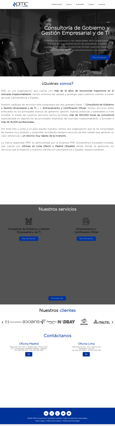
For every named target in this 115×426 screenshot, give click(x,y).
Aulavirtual (101, 4)
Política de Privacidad (71, 421)
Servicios (69, 4)
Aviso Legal (40, 421)
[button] (2, 42)
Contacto (91, 4)
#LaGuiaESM (80, 4)
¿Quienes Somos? (56, 4)
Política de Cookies (53, 421)
